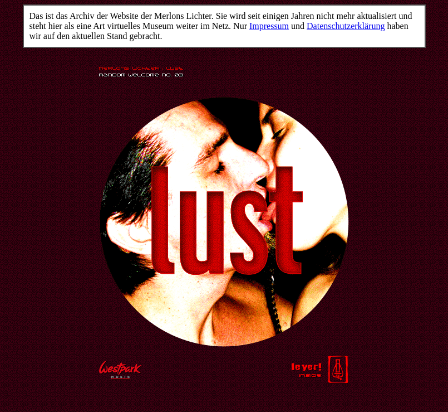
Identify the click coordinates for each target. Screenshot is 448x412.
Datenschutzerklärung (346, 26)
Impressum (269, 26)
